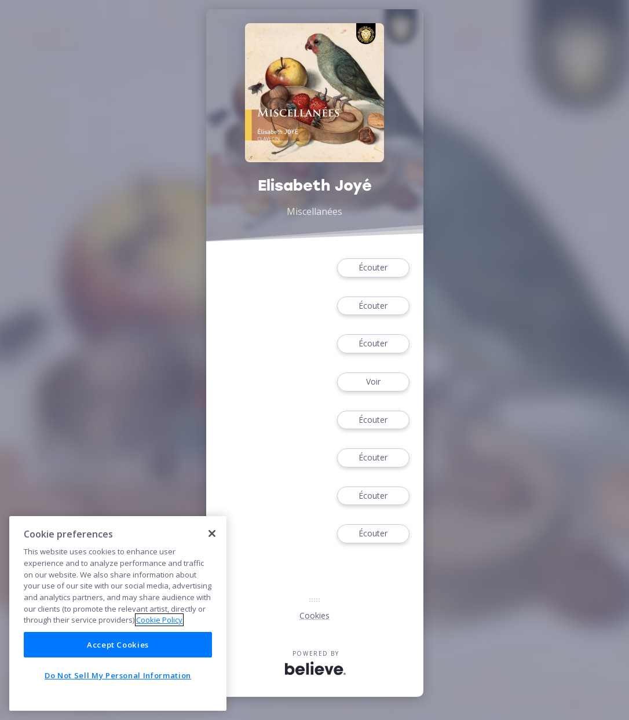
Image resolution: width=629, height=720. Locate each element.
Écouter (373, 268)
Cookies (314, 615)
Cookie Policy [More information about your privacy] (159, 620)
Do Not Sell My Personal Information (118, 675)
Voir (373, 382)
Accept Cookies (118, 644)
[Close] (212, 533)
